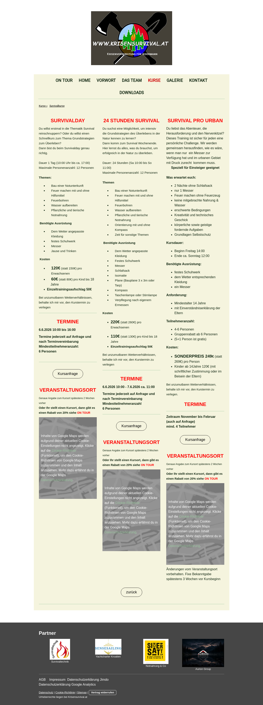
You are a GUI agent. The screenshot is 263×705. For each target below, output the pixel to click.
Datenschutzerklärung (57, 480)
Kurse (154, 80)
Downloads (131, 92)
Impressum (57, 679)
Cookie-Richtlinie (64, 450)
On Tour (64, 80)
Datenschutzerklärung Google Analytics (67, 684)
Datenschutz (46, 692)
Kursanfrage (68, 374)
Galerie (175, 80)
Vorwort (106, 80)
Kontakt (198, 80)
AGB (43, 679)
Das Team (132, 80)
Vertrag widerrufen (102, 692)
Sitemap (82, 692)
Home (84, 80)
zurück (131, 592)
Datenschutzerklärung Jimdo (88, 679)
